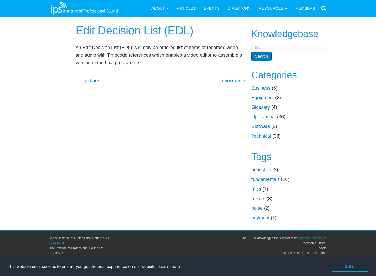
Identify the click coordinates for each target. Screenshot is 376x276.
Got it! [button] (350, 267)
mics (256, 189)
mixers (258, 198)
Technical (261, 136)
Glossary (260, 107)
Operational (263, 116)
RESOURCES (271, 8)
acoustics (261, 169)
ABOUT (158, 8)
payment (260, 217)
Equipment (262, 97)
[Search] (322, 8)
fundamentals (265, 179)
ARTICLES (186, 8)
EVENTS (212, 8)
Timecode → (233, 80)
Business (261, 88)
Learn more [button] (169, 266)
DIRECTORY (239, 8)
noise (257, 208)
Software (260, 126)
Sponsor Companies (312, 238)
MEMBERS (305, 8)
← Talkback (87, 80)
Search (261, 56)
